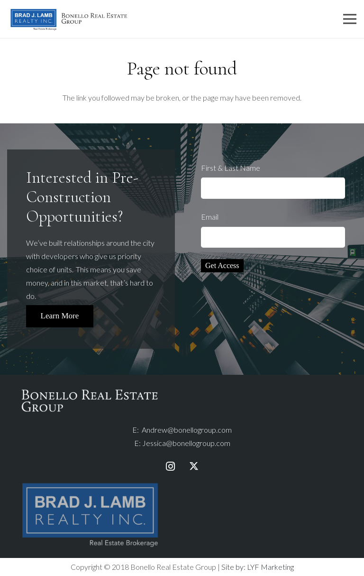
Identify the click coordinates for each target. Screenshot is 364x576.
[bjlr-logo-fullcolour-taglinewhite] (90, 484)
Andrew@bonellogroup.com (187, 429)
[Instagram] (170, 466)
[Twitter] (194, 466)
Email (273, 230)
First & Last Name (273, 181)
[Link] (69, 19)
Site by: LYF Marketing (257, 566)
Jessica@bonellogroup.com (186, 442)
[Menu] (350, 19)
